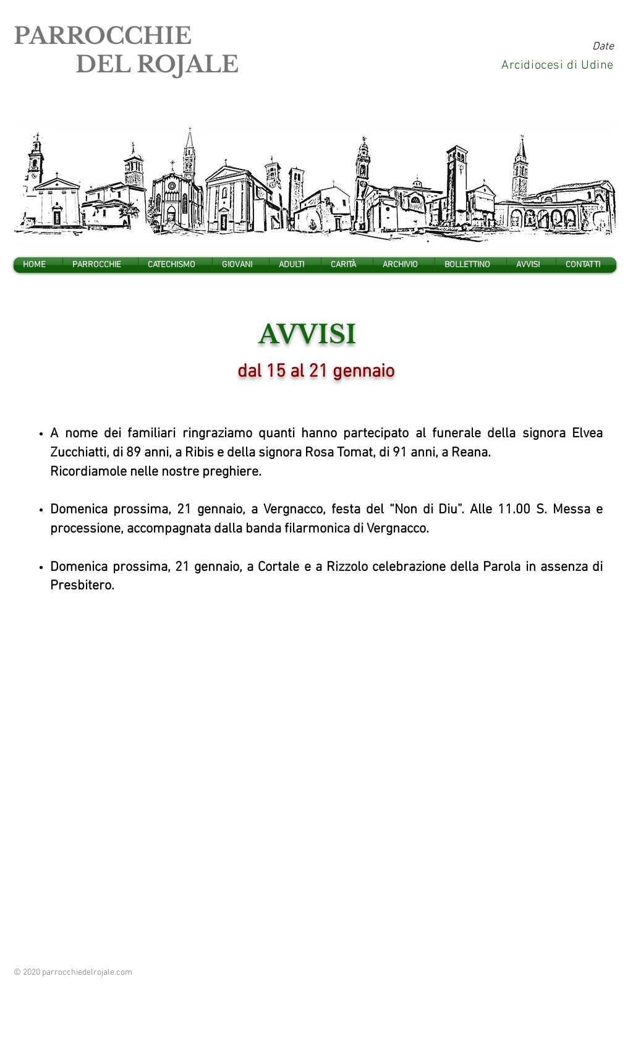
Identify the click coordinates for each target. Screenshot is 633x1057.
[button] (100, 265)
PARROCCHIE (103, 36)
